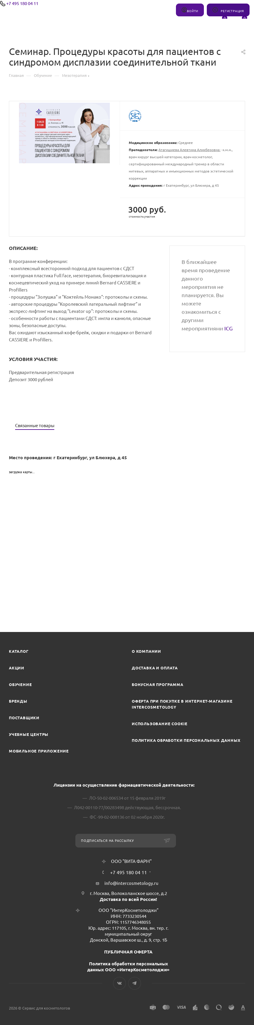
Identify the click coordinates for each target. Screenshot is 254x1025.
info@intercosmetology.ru (131, 883)
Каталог (19, 651)
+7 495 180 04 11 (22, 3)
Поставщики (24, 718)
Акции (16, 668)
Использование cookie (160, 724)
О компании (146, 651)
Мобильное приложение (39, 751)
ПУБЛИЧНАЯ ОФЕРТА (128, 951)
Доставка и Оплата (155, 668)
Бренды (18, 701)
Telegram (134, 983)
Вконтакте (119, 983)
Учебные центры (28, 734)
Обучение (20, 684)
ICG (228, 328)
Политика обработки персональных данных (186, 740)
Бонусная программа (157, 684)
